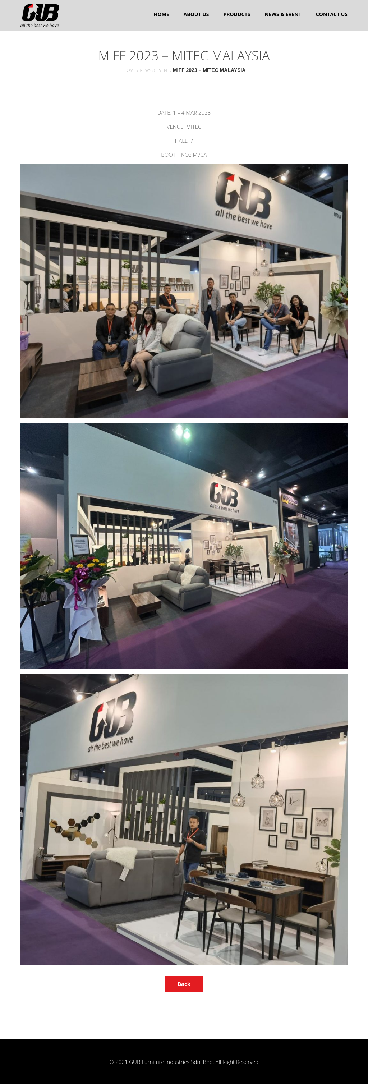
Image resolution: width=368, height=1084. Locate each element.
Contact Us (332, 14)
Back (184, 983)
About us (196, 14)
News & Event (283, 14)
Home (161, 14)
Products (236, 14)
